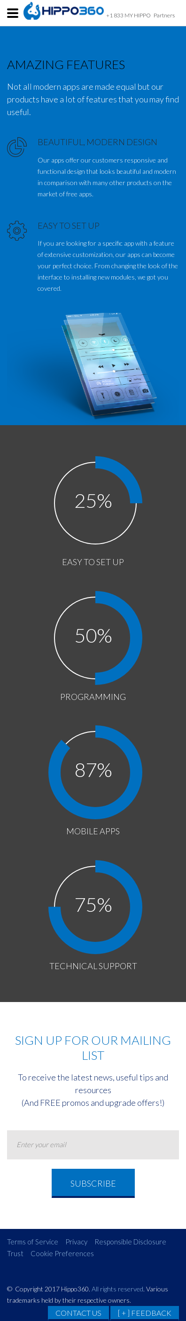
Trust (15, 1253)
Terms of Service (32, 1241)
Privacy (76, 1241)
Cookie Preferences (62, 1253)
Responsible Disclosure (130, 1241)
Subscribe (93, 1183)
